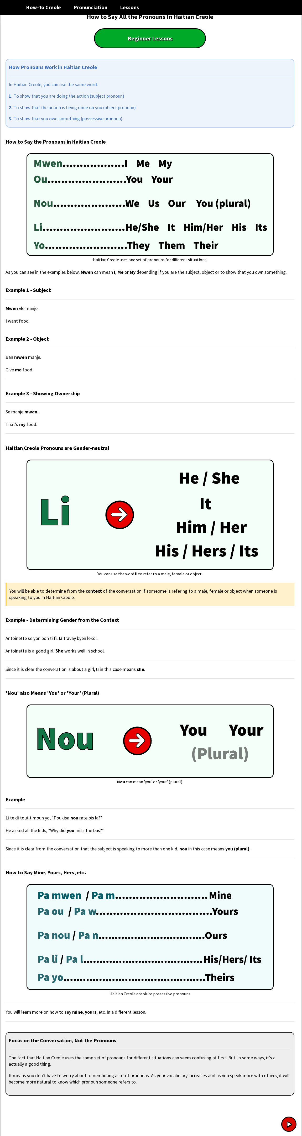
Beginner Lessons (150, 38)
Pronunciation (90, 7)
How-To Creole (43, 7)
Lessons (129, 7)
